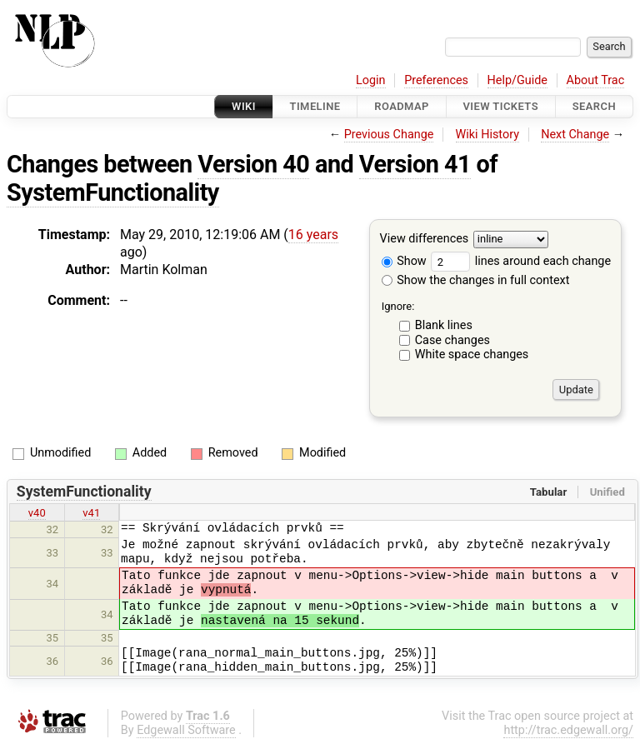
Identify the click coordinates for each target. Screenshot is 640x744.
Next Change (575, 134)
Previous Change (389, 134)
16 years (313, 234)
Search (594, 106)
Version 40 (253, 164)
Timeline (315, 106)
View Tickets (500, 106)
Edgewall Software (186, 730)
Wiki (244, 106)
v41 (91, 513)
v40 (37, 513)
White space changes (472, 354)
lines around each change (521, 261)
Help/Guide (518, 80)
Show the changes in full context (476, 280)
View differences (424, 239)
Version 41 (415, 164)
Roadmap (401, 106)
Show (404, 261)
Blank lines (443, 325)
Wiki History (487, 134)
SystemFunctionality (113, 192)
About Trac (596, 80)
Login (371, 80)
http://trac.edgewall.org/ (568, 730)
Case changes (452, 340)
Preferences (436, 80)
